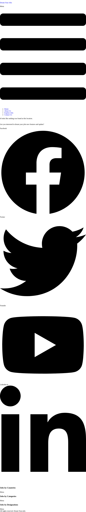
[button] (43, 55)
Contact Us (8, 115)
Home (6, 109)
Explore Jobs (8, 113)
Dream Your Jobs (6, 3)
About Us (7, 111)
